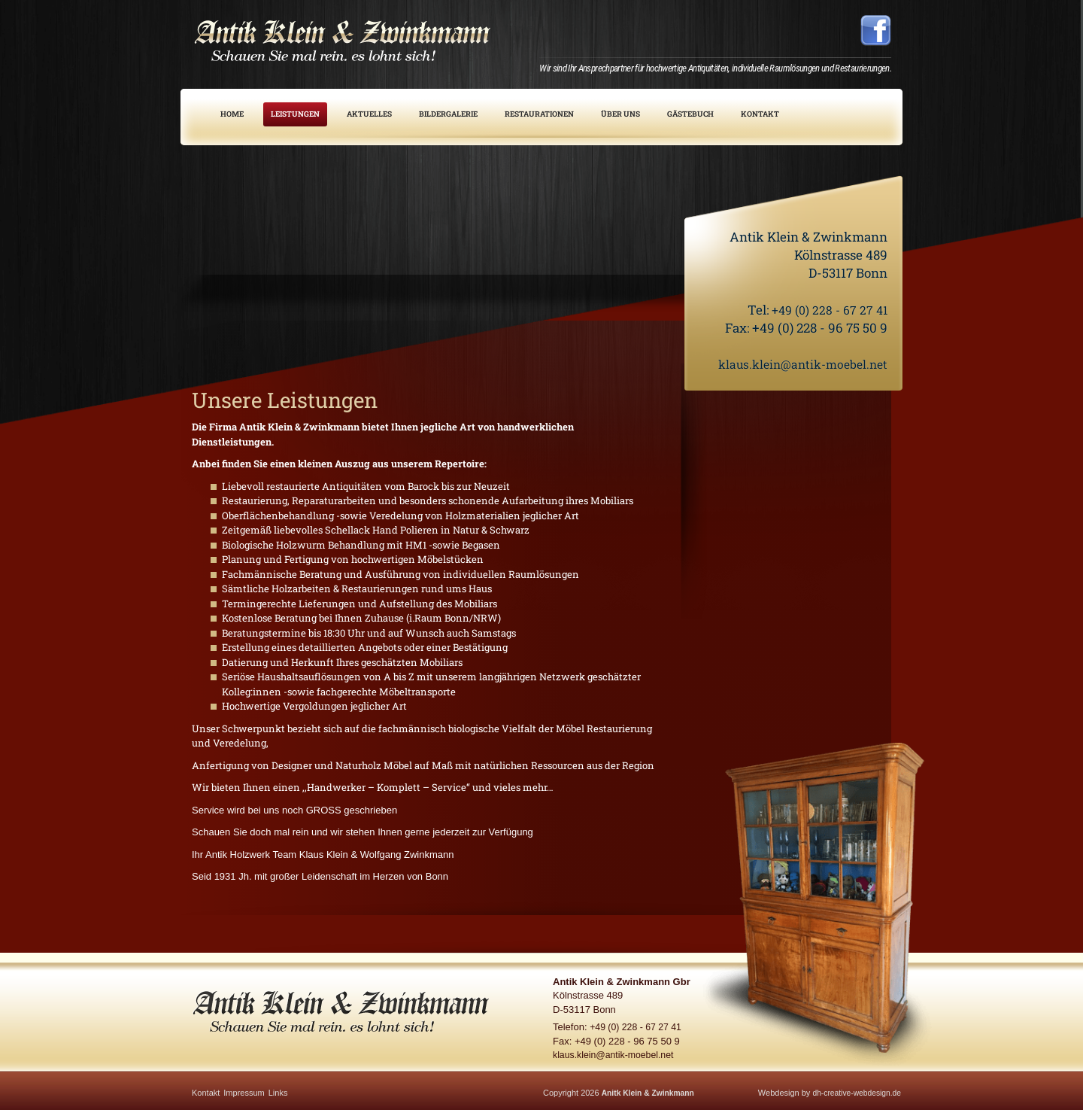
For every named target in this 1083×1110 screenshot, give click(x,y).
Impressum (243, 1092)
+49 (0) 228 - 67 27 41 (826, 309)
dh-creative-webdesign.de (853, 1092)
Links (278, 1092)
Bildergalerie (448, 114)
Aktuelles (369, 114)
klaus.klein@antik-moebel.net (797, 364)
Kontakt (760, 114)
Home (232, 114)
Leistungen (295, 114)
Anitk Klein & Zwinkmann (651, 1092)
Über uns (620, 114)
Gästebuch (690, 114)
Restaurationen (539, 114)
